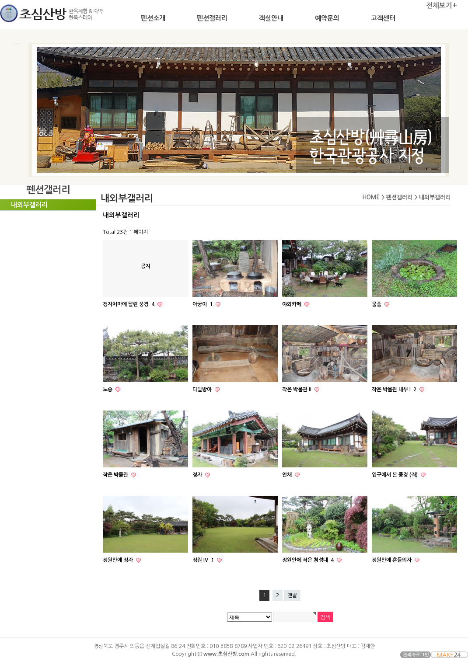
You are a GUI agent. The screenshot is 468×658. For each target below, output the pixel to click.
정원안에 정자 (118, 560)
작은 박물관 (116, 474)
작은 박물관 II (297, 389)
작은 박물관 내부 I (395, 389)
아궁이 (203, 304)
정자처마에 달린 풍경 (129, 304)
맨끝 (292, 595)
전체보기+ (441, 5)
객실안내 (271, 18)
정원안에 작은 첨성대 (308, 560)
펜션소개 (153, 18)
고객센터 (383, 18)
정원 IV (203, 560)
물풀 (377, 304)
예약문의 (327, 18)
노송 (108, 389)
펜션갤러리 (212, 18)
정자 (197, 474)
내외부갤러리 (29, 205)
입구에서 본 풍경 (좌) (395, 474)
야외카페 (292, 304)
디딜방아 (202, 389)
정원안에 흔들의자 (392, 560)
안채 (287, 474)
